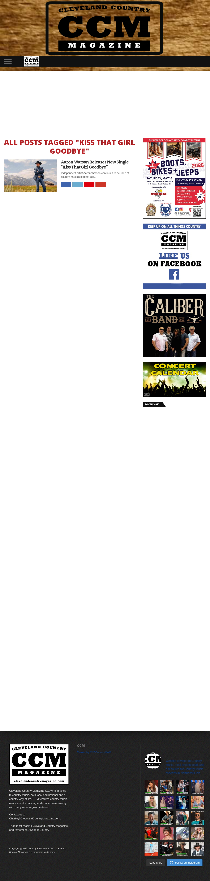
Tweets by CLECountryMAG (94, 752)
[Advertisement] (105, 102)
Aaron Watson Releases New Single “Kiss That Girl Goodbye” (95, 164)
